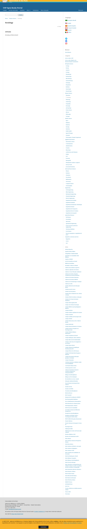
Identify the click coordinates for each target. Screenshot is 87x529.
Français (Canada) (70, 28)
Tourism (67, 148)
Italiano (68, 32)
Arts (67, 243)
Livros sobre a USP (69, 58)
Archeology (68, 101)
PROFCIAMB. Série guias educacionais (73, 419)
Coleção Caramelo (69, 314)
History (67, 112)
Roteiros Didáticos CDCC (70, 434)
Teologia (68, 116)
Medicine (68, 122)
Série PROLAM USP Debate (71, 475)
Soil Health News (68, 484)
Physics (67, 171)
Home (6, 18)
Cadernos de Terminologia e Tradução (73, 281)
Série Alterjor (68, 438)
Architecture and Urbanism (71, 152)
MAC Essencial (68, 395)
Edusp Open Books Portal (17, 514)
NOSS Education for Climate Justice (72, 403)
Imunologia (68, 89)
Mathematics (68, 179)
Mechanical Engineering (71, 194)
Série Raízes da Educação (70, 477)
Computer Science (70, 183)
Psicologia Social (68, 426)
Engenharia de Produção (71, 200)
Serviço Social (69, 164)
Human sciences (12, 18)
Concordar (43, 527)
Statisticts (22, 10)
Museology (68, 150)
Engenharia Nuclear (70, 206)
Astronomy (68, 181)
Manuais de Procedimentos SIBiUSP (72, 397)
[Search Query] (11, 15)
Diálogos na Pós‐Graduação (71, 376)
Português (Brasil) (70, 20)
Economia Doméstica (70, 166)
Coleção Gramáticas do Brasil (71, 335)
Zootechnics (68, 219)
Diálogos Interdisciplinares (71, 374)
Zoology (67, 72)
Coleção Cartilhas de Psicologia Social (73, 316)
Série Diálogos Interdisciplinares (72, 460)
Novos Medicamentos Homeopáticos (73, 401)
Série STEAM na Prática (70, 480)
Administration (69, 145)
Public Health (69, 131)
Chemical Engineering (70, 196)
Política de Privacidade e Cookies (72, 523)
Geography (68, 103)
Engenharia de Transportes (71, 208)
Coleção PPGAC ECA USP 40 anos (72, 351)
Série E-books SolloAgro (70, 462)
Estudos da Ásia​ (68, 386)
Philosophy (68, 114)
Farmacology (68, 76)
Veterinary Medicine (70, 229)
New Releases (68, 52)
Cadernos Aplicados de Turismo (72, 269)
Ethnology (68, 99)
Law (67, 156)
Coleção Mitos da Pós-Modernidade (72, 339)
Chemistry (68, 175)
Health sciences (68, 118)
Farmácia (68, 135)
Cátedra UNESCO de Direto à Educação (73, 297)
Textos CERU (68, 491)
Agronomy (68, 221)
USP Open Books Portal (12, 8)
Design (67, 154)
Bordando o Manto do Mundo (71, 265)
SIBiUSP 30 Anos (68, 482)
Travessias (67, 494)
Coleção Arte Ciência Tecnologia (72, 304)
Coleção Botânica (69, 310)
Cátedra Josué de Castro (70, 289)
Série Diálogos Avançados (70, 458)
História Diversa (68, 393)
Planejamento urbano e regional (73, 162)
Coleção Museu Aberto (70, 345)
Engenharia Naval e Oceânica (72, 211)
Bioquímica (68, 84)
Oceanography (69, 185)
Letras (67, 241)
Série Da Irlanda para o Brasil (71, 456)
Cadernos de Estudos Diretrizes (72, 277)
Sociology (69, 97)
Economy (68, 158)
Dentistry (68, 124)
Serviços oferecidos (13, 10)
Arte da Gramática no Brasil (71, 261)
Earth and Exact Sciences (70, 168)
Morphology (68, 74)
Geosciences (68, 177)
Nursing (67, 126)
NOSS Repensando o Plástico (71, 405)
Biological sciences (69, 63)
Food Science (68, 231)
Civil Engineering (69, 189)
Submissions (36, 10)
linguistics (68, 239)
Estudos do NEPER (69, 388)
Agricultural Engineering (71, 223)
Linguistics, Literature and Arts (71, 236)
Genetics (67, 70)
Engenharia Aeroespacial (71, 213)
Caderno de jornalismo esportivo (72, 267)
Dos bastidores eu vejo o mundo (72, 379)
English (68, 23)
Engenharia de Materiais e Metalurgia (74, 204)
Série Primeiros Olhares (70, 471)
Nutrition (68, 129)
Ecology (67, 66)
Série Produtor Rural (69, 473)
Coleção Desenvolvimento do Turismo (73, 326)
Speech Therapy (69, 133)
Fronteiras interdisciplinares (71, 390)
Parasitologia (68, 91)
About (28, 10)
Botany (67, 68)
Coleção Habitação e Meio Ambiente (73, 337)
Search (81, 10)
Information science (70, 141)
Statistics (68, 173)
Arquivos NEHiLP (69, 259)
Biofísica (68, 87)
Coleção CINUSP (68, 318)
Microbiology (69, 78)
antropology (68, 108)
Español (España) (70, 25)
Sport (67, 120)
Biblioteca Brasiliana (69, 263)
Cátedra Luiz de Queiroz (70, 291)
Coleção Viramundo (69, 360)
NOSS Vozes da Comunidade (71, 407)
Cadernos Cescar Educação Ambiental (73, 271)
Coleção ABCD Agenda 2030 (71, 302)
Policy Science (69, 110)
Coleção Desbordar (69, 324)
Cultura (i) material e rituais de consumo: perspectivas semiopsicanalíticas (71, 371)
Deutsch (68, 30)
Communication (69, 143)
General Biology (69, 80)
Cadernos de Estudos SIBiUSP (71, 279)
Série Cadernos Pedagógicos (71, 448)
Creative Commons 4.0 (39, 511)
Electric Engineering (70, 198)
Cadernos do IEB (68, 283)
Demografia (68, 160)
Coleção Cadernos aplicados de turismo (73, 312)
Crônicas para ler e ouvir (70, 367)
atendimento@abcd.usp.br (15, 509)
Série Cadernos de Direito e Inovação (73, 446)
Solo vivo (67, 486)
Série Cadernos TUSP (69, 450)
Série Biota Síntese (69, 444)
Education (68, 95)
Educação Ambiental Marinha (71, 381)
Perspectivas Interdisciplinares (71, 413)
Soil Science (68, 217)
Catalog (4, 10)
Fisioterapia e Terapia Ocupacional (73, 137)
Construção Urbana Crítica (70, 365)
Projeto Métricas (68, 421)
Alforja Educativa (69, 249)
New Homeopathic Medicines (71, 399)
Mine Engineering (69, 192)
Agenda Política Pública (70, 251)
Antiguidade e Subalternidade (71, 253)
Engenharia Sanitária (70, 202)
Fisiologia (68, 82)
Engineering (67, 187)
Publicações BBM (69, 428)
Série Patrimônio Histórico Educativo (73, 469)
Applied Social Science (70, 139)
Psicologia (68, 105)
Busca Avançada (44, 10)
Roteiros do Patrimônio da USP (71, 436)
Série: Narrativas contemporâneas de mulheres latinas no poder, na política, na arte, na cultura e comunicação (73, 466)
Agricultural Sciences (69, 215)
